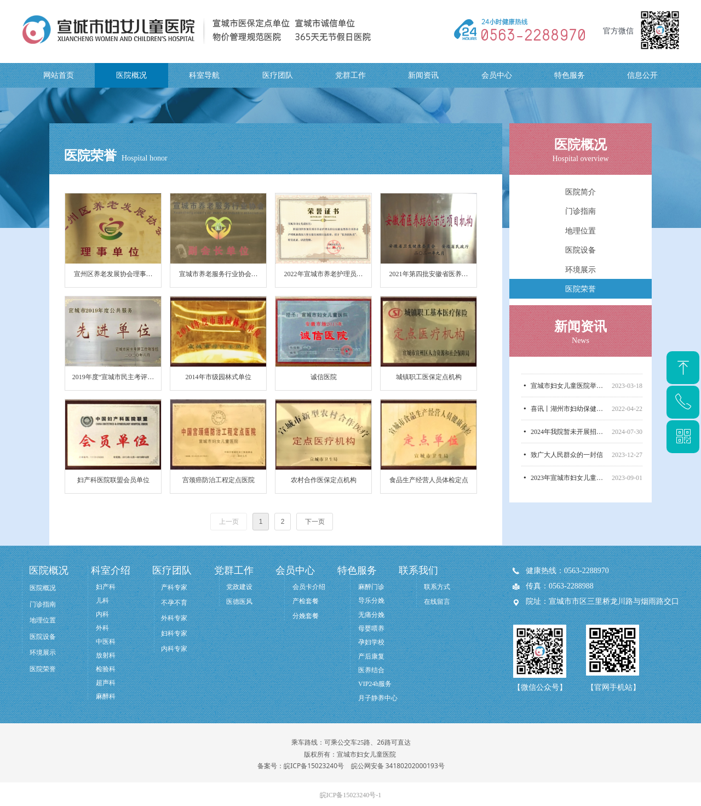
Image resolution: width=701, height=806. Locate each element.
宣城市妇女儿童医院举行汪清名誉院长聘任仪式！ (569, 390)
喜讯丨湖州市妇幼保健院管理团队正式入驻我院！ (569, 413)
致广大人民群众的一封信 (567, 459)
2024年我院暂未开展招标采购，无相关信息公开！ (569, 436)
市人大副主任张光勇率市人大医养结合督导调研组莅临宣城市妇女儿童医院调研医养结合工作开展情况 (569, 367)
